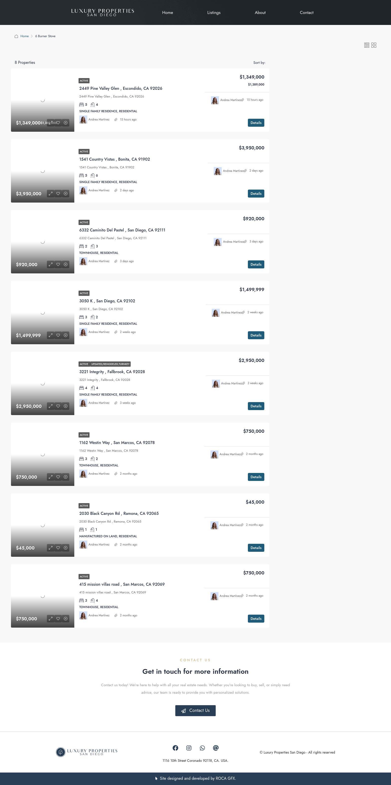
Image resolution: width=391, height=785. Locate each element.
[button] (366, 45)
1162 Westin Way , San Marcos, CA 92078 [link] (117, 443)
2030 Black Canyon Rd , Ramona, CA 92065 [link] (119, 513)
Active (84, 81)
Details (256, 122)
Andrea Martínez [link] (99, 119)
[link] (42, 100)
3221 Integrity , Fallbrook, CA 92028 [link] (112, 372)
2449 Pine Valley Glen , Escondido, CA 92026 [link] (120, 88)
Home (24, 36)
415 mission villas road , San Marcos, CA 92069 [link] (122, 584)
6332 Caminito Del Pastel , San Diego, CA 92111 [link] (122, 230)
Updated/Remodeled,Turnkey (111, 364)
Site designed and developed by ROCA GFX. (198, 778)
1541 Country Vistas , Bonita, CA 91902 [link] (114, 159)
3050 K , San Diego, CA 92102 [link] (107, 301)
